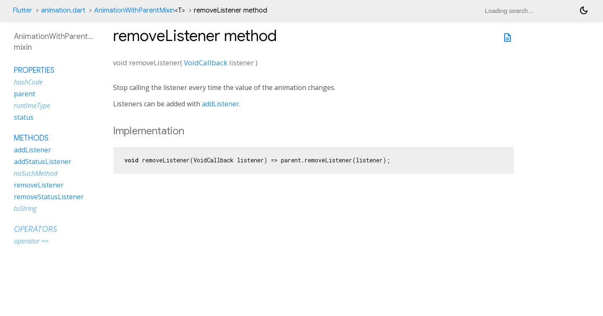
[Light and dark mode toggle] (583, 10)
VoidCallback (205, 62)
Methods (31, 138)
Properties (34, 70)
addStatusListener (42, 161)
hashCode (28, 82)
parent (24, 93)
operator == (31, 241)
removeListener (39, 185)
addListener (220, 103)
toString (25, 208)
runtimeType (32, 105)
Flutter (22, 10)
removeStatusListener (49, 196)
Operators (35, 229)
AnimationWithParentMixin (139, 10)
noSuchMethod (35, 173)
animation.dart (63, 10)
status (24, 117)
